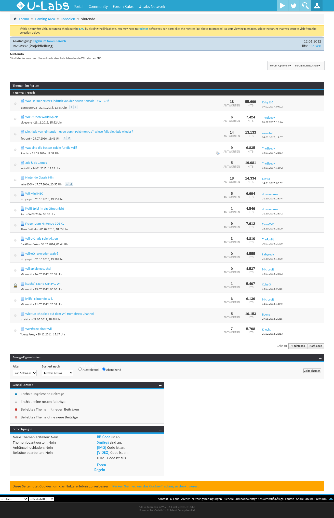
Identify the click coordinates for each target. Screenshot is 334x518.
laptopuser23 (28, 108)
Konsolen (68, 19)
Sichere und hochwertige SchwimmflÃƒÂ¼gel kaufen (259, 499)
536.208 (315, 46)
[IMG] (101, 447)
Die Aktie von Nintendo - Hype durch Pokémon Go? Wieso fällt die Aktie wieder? (79, 131)
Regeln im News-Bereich (49, 41)
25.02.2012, (272, 333)
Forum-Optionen (279, 65)
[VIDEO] (103, 452)
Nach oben (316, 346)
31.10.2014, (272, 198)
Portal (78, 6)
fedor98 (25, 168)
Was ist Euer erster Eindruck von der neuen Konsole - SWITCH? (67, 101)
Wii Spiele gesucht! (38, 268)
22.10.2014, (272, 228)
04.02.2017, (272, 137)
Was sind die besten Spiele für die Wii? (51, 147)
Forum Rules (123, 6)
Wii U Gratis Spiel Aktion (41, 238)
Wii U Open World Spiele (41, 117)
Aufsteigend (88, 369)
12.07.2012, (272, 303)
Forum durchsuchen (306, 65)
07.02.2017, (272, 106)
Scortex (25, 153)
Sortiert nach (51, 366)
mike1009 (26, 184)
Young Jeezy (27, 334)
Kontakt (163, 499)
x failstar (25, 319)
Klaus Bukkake (29, 229)
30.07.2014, (272, 243)
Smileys (103, 442)
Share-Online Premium (311, 499)
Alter (16, 366)
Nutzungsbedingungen (207, 499)
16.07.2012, (272, 273)
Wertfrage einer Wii (38, 329)
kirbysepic (26, 199)
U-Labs (174, 499)
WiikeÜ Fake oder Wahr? (41, 253)
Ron (22, 214)
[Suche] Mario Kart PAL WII (43, 283)
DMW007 (20, 46)
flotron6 (25, 138)
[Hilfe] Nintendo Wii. (39, 299)
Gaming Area (45, 19)
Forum (24, 19)
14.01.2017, (272, 152)
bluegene (26, 122)
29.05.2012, (272, 318)
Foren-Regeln (101, 467)
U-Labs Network (152, 6)
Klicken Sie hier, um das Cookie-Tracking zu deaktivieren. (155, 486)
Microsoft (26, 274)
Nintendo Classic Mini (39, 177)
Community (98, 6)
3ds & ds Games (36, 163)
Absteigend (111, 369)
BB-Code (104, 437)
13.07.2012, (272, 288)
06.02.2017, (272, 122)
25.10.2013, (272, 258)
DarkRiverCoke (29, 244)
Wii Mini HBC (34, 193)
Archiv (185, 499)
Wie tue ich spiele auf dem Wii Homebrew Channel (59, 314)
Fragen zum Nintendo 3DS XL (44, 223)
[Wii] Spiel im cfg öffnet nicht (44, 208)
